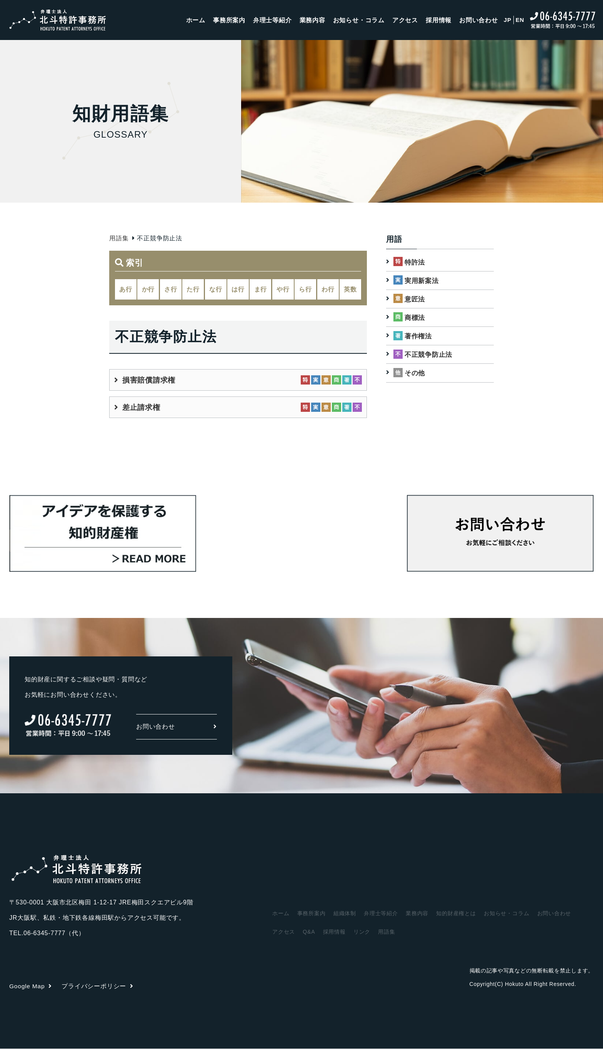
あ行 (125, 289)
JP (507, 21)
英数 (350, 289)
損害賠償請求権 (150, 380)
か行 (148, 289)
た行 (193, 289)
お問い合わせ (478, 21)
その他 (415, 374)
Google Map (31, 986)
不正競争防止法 (430, 355)
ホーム (195, 21)
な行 (215, 289)
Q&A (309, 932)
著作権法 (419, 336)
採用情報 (438, 21)
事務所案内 (229, 21)
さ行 (170, 289)
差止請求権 (142, 407)
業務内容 (312, 21)
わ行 (328, 289)
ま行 (260, 289)
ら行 (305, 289)
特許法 (415, 262)
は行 (238, 289)
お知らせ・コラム (358, 21)
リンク (361, 932)
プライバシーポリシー (99, 986)
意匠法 (415, 299)
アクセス (405, 21)
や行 (283, 289)
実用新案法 (423, 281)
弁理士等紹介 (272, 21)
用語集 (118, 238)
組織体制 (344, 914)
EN (520, 21)
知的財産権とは (456, 914)
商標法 (415, 318)
